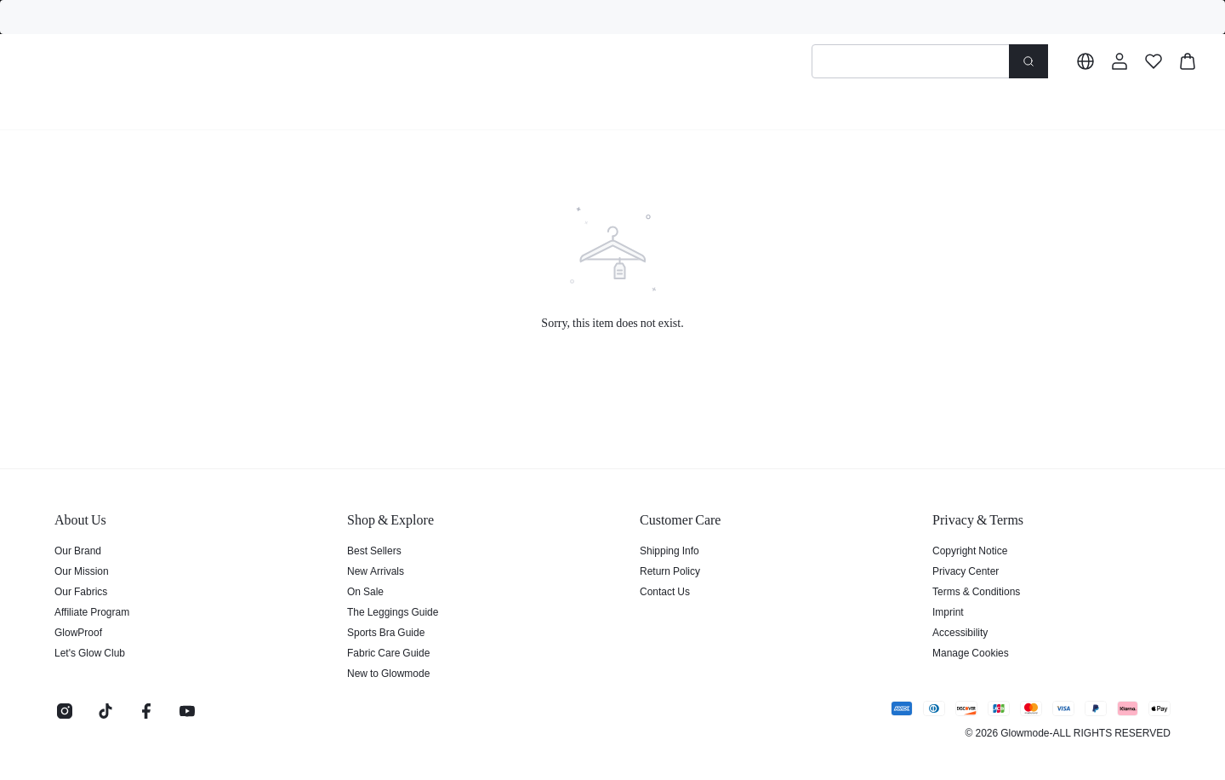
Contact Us (663, 591)
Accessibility (959, 632)
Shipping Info (668, 550)
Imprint (947, 611)
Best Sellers (371, 550)
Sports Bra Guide (382, 632)
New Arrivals (374, 570)
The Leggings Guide (389, 611)
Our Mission (79, 570)
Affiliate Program (90, 611)
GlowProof (77, 632)
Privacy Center (963, 570)
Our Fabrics (78, 591)
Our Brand (76, 550)
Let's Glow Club (88, 652)
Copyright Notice (968, 550)
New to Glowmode (385, 673)
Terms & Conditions (974, 591)
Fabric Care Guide (385, 652)
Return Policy (668, 570)
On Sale (363, 591)
